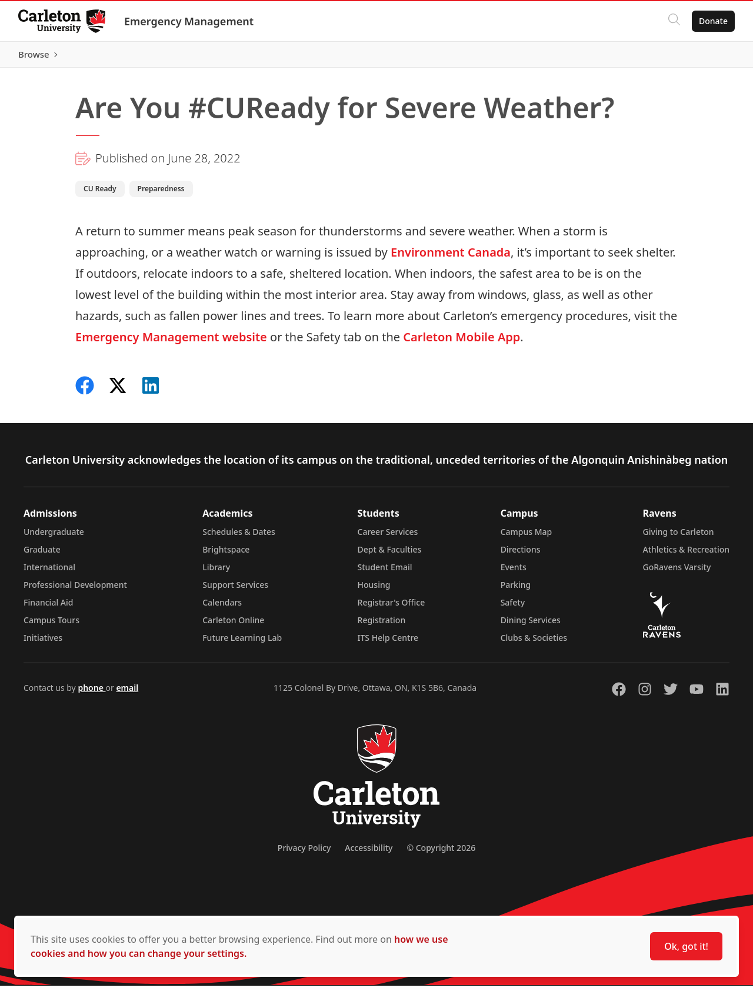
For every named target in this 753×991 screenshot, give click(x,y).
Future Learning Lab (242, 643)
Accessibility (368, 853)
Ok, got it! (686, 946)
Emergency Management (189, 21)
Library (216, 572)
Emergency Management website (171, 342)
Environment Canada (451, 257)
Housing (374, 590)
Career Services (388, 537)
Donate (712, 20)
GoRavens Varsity (677, 572)
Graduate (42, 554)
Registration (382, 625)
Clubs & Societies (534, 643)
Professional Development (75, 590)
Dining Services (531, 625)
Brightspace (225, 554)
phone (91, 693)
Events (514, 572)
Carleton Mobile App (461, 342)
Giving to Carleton (678, 537)
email (127, 693)
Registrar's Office (391, 607)
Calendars (222, 607)
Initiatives (43, 643)
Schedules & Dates (238, 537)
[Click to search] (673, 21)
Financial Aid (48, 607)
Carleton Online (233, 625)
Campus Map (526, 537)
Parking (516, 590)
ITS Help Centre (388, 643)
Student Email (385, 572)
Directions (521, 554)
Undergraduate (54, 537)
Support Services (235, 590)
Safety (513, 607)
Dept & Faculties (390, 554)
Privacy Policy (304, 853)
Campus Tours (51, 625)
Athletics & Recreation (686, 554)
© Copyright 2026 (441, 853)
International (49, 572)
